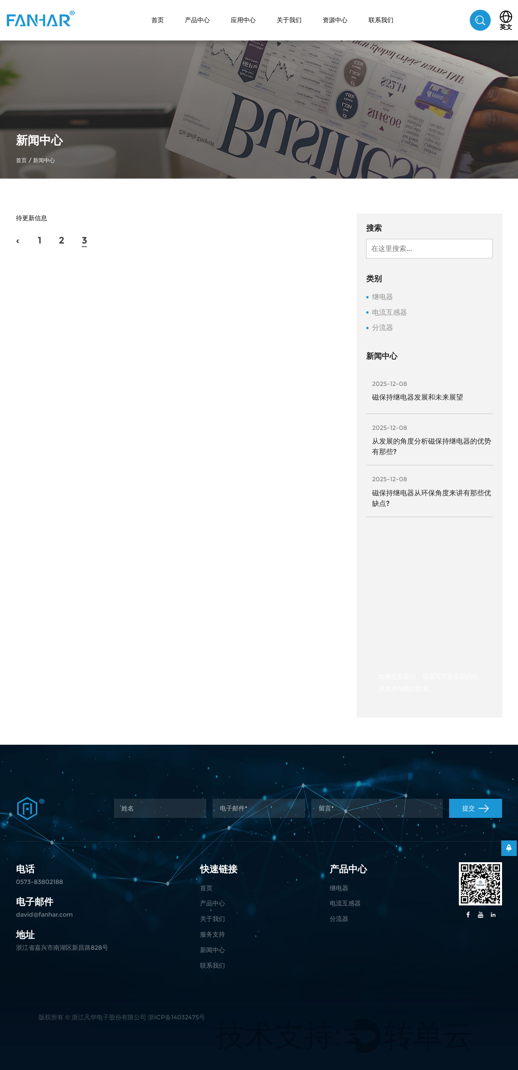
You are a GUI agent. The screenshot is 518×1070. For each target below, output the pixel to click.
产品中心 (197, 20)
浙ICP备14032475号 (176, 1017)
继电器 (382, 297)
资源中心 (335, 20)
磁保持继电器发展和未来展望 (417, 397)
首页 (157, 20)
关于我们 (289, 20)
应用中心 (243, 20)
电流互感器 (389, 313)
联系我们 (381, 20)
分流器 (382, 328)
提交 (475, 808)
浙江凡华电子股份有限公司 (109, 1017)
